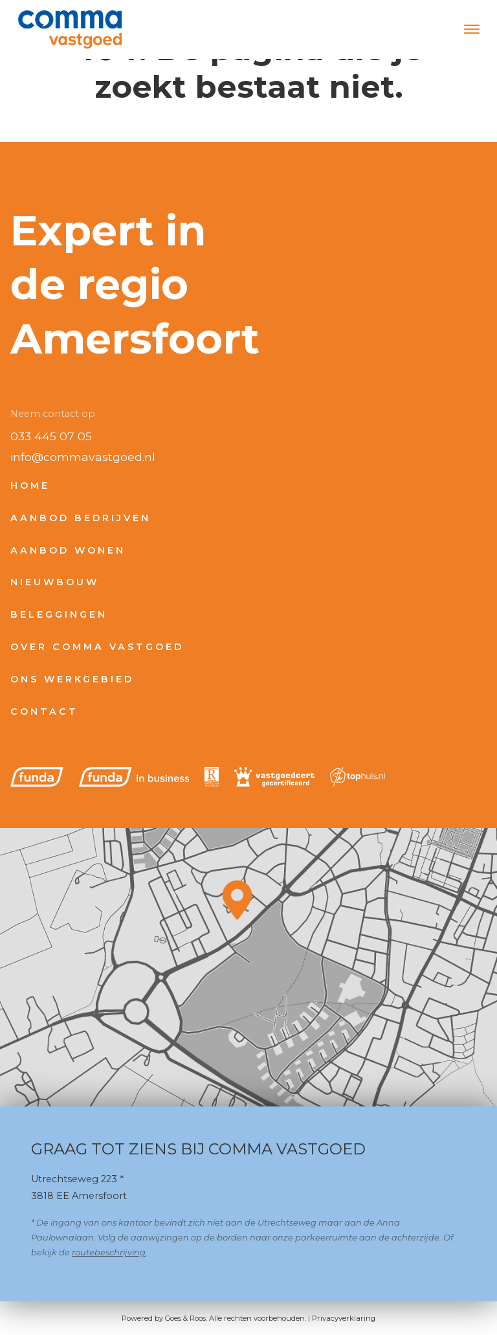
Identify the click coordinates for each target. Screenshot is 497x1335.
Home (30, 485)
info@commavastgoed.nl (82, 457)
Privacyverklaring (343, 1318)
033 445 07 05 (51, 436)
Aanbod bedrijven (80, 518)
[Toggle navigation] (471, 29)
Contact (44, 711)
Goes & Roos (185, 1318)
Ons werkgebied (72, 679)
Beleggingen (58, 614)
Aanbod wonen (68, 550)
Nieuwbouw (54, 582)
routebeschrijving (109, 1252)
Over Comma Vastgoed (97, 647)
